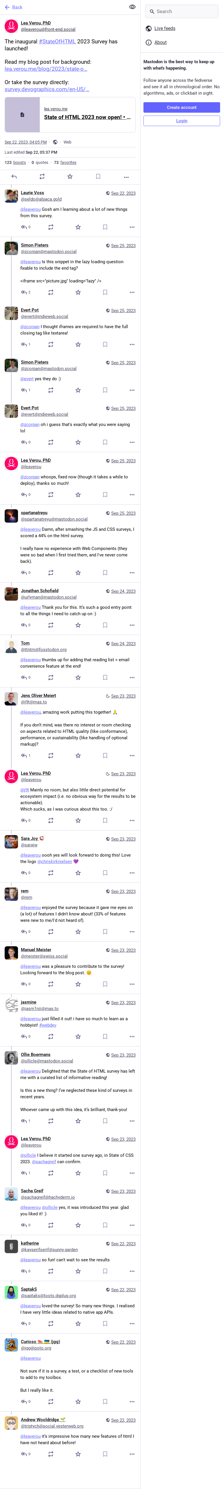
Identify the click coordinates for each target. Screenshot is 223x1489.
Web (67, 142)
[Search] (181, 11)
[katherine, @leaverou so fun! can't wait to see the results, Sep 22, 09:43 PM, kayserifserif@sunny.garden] (70, 1258)
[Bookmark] (98, 176)
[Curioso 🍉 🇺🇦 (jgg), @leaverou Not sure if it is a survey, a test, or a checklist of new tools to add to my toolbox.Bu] (70, 1372)
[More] (126, 177)
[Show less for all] (132, 7)
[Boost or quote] (42, 176)
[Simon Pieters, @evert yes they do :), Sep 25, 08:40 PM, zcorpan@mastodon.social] (70, 377)
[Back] (62, 7)
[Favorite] (69, 176)
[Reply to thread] (26, 227)
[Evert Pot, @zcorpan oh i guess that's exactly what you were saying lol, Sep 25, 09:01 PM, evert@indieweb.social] (70, 426)
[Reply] (13, 176)
